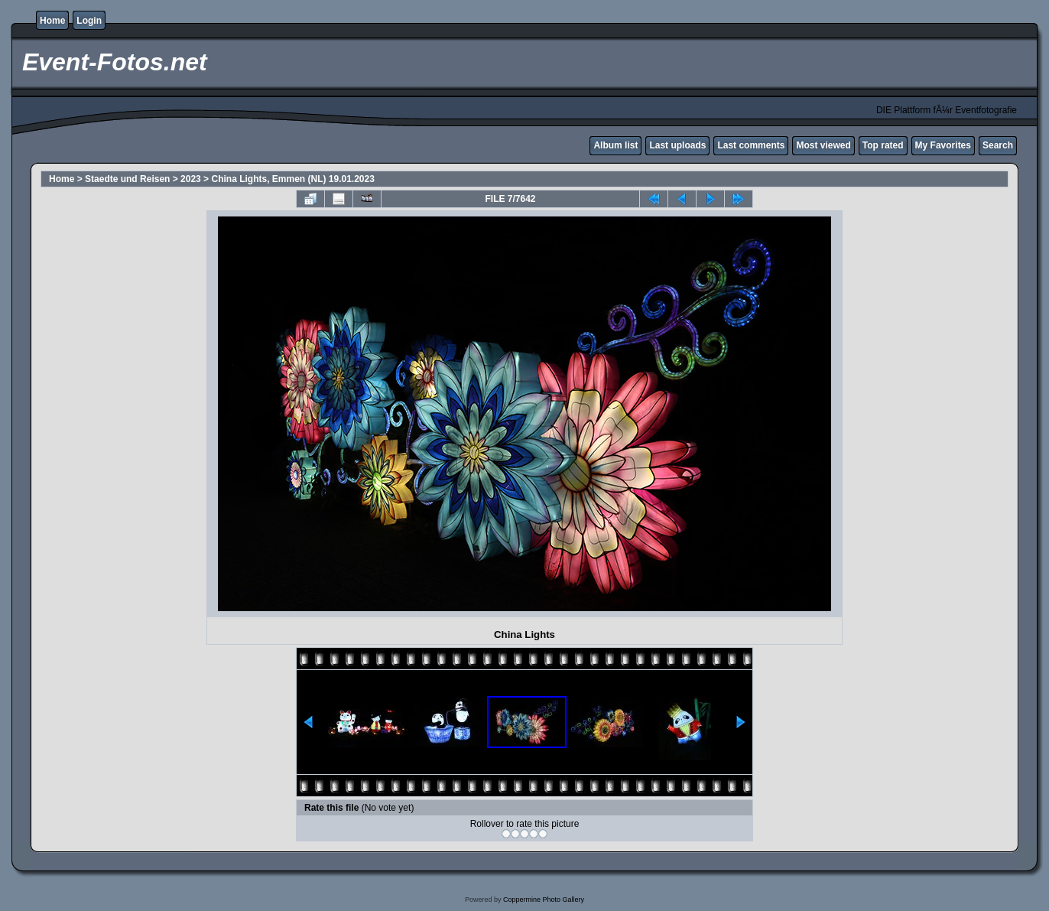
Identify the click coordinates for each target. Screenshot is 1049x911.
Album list (615, 145)
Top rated (883, 145)
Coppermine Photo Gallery (543, 899)
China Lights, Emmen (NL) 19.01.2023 (292, 179)
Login (89, 20)
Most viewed (823, 145)
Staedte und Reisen (127, 179)
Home (52, 20)
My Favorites (943, 145)
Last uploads (677, 145)
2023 (190, 179)
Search (997, 145)
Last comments (750, 145)
